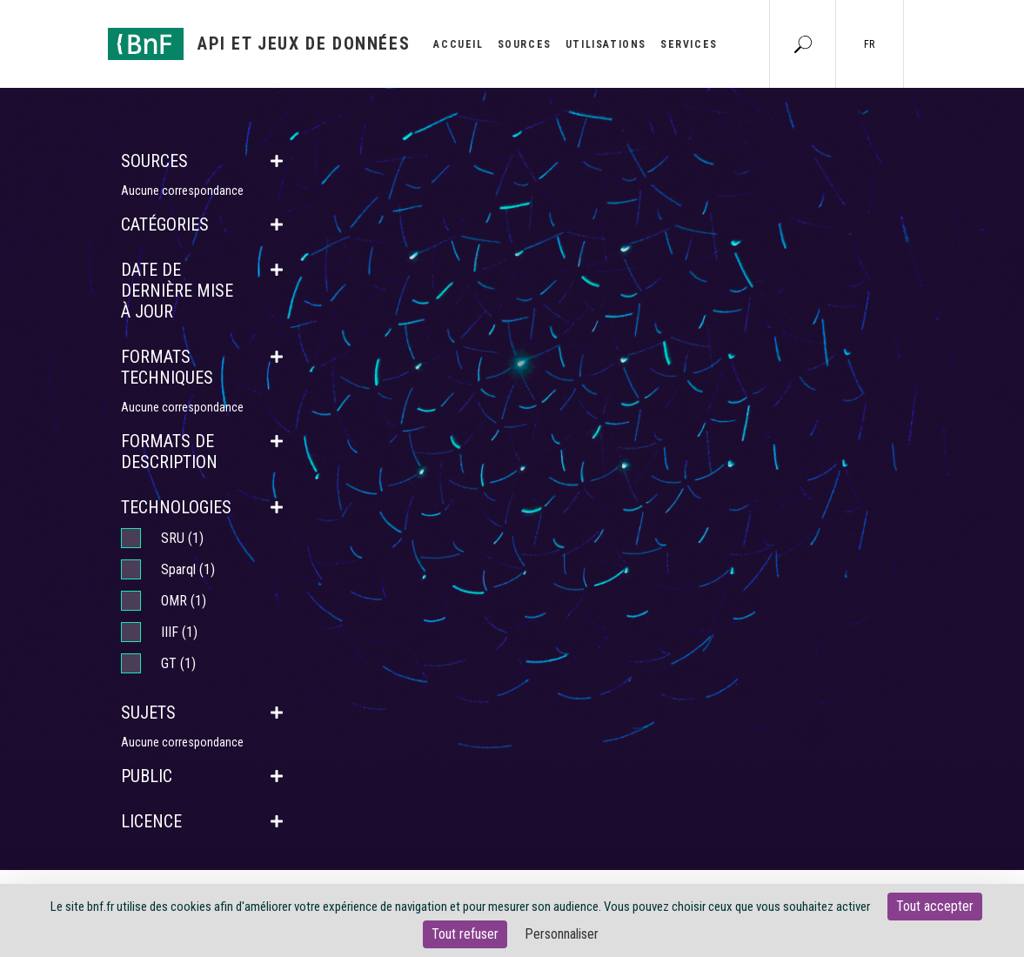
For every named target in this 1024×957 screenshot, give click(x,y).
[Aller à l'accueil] (259, 43)
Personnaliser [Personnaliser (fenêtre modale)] (562, 934)
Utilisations (606, 44)
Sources (525, 44)
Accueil (458, 44)
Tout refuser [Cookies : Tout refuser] (465, 934)
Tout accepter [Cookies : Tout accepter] (935, 906)
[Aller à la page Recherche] (803, 43)
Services (689, 44)
